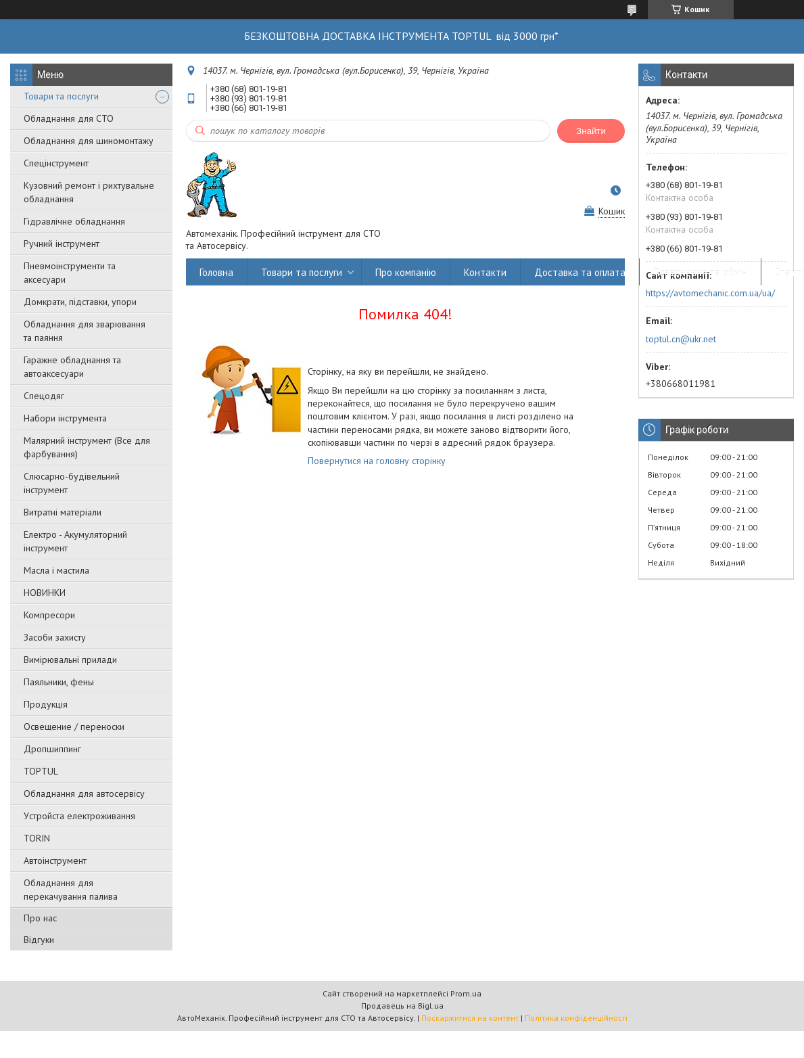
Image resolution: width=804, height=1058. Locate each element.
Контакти (485, 272)
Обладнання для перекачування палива (71, 889)
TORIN (37, 838)
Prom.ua (465, 993)
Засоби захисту (55, 637)
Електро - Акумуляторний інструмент (75, 541)
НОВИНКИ (45, 592)
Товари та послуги (61, 96)
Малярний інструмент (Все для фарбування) (87, 447)
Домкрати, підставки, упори (80, 302)
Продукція (46, 704)
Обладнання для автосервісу (84, 793)
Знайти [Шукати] (591, 131)
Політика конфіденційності (576, 1018)
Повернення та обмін (700, 272)
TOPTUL (41, 771)
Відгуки (39, 940)
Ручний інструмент (61, 243)
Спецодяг (44, 396)
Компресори (49, 615)
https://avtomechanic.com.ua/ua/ (710, 293)
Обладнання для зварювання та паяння (84, 331)
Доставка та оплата (579, 272)
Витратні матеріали (62, 512)
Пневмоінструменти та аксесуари (70, 272)
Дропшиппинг (52, 749)
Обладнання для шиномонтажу (88, 141)
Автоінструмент (55, 860)
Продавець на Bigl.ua (402, 1006)
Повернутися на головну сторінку (377, 461)
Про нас (40, 918)
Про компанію (405, 272)
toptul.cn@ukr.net (681, 339)
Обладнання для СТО (69, 118)
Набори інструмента (65, 418)
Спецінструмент (56, 163)
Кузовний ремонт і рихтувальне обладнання (89, 192)
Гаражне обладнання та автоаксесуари (72, 367)
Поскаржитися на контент (470, 1018)
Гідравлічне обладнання (74, 221)
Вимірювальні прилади (70, 659)
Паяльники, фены (59, 682)
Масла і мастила (56, 570)
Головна (216, 272)
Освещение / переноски (74, 726)
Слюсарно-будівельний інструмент (72, 483)
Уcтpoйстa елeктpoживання (79, 816)
